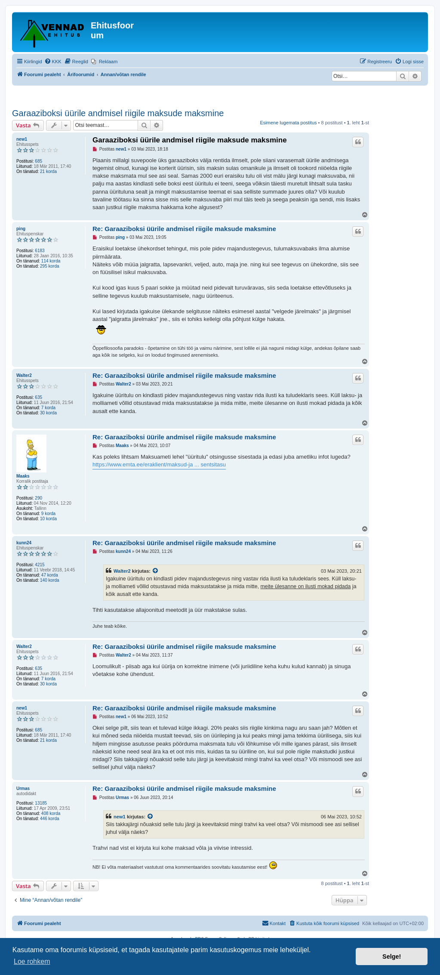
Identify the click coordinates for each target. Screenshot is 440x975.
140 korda (49, 580)
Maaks (23, 476)
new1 (21, 139)
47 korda (49, 575)
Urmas (23, 788)
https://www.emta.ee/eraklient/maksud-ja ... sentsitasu (159, 464)
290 (38, 498)
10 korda (48, 518)
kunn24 (23, 542)
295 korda (49, 266)
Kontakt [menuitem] (274, 923)
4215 (39, 564)
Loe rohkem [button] (32, 961)
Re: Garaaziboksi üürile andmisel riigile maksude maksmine (184, 228)
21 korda (48, 171)
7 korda (48, 407)
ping (20, 228)
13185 (41, 803)
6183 (39, 250)
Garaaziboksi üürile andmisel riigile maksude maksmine (118, 113)
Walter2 (24, 375)
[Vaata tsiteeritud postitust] (156, 571)
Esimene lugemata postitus (288, 122)
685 (38, 161)
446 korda (49, 818)
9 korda (48, 513)
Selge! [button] (391, 956)
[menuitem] (53, 61)
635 (38, 397)
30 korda (48, 412)
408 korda (50, 813)
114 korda (50, 261)
